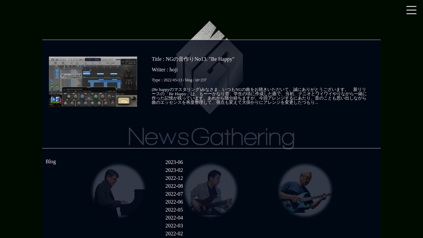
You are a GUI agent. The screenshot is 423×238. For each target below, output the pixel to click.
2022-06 (174, 202)
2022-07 (174, 194)
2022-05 (174, 210)
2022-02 (174, 233)
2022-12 (174, 178)
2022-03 (174, 225)
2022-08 (174, 186)
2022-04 (174, 217)
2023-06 (174, 162)
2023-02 (174, 170)
